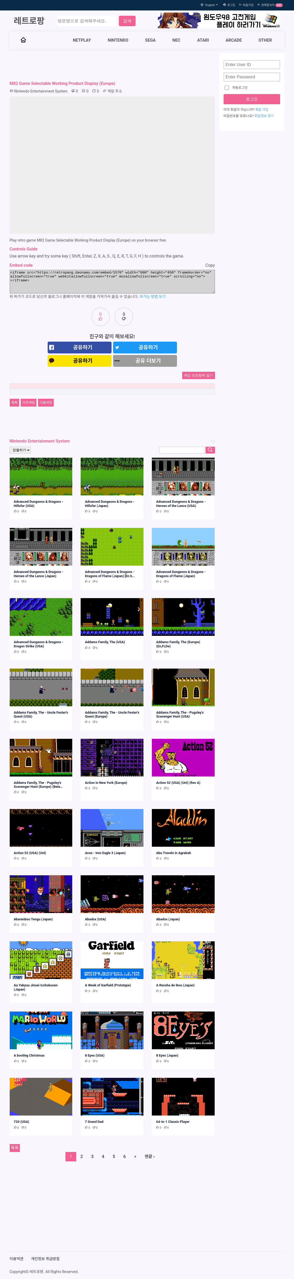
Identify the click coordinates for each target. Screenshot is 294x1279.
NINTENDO (118, 40)
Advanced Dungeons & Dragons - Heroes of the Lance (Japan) (38, 574)
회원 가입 (261, 110)
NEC (177, 40)
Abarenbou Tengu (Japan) (33, 919)
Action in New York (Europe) (106, 783)
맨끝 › (150, 1156)
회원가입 (248, 5)
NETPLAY (82, 40)
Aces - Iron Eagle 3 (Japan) (105, 853)
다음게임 (46, 403)
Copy (210, 265)
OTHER (265, 40)
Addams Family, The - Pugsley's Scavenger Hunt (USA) (179, 714)
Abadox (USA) (95, 919)
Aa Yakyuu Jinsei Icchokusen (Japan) (36, 987)
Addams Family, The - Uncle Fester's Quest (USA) (41, 714)
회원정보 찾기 (264, 116)
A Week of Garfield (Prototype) (108, 985)
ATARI (203, 40)
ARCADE (234, 40)
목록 (14, 403)
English (212, 5)
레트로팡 (29, 21)
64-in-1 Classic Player (172, 1122)
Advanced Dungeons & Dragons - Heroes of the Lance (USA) (181, 503)
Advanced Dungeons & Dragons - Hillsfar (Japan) (109, 503)
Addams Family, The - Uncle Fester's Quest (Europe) (112, 714)
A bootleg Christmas (29, 1055)
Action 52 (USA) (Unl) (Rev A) (178, 783)
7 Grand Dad (94, 1122)
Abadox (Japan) (168, 919)
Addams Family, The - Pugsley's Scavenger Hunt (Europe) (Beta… (38, 785)
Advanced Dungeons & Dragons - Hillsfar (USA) (38, 503)
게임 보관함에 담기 (198, 375)
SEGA (150, 40)
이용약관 (17, 1259)
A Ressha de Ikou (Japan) (175, 985)
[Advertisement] (112, 65)
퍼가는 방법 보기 (153, 296)
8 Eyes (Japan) (167, 1055)
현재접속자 (268, 5)
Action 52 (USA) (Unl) (30, 853)
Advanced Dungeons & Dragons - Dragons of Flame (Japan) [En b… (110, 574)
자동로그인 (236, 88)
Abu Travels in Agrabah (173, 853)
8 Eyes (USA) (94, 1055)
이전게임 (29, 403)
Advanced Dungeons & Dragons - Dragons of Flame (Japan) (181, 574)
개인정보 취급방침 (45, 1259)
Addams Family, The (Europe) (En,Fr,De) (178, 644)
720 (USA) (21, 1122)
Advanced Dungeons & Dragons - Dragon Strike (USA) (38, 644)
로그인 (231, 5)
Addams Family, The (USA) (105, 642)
